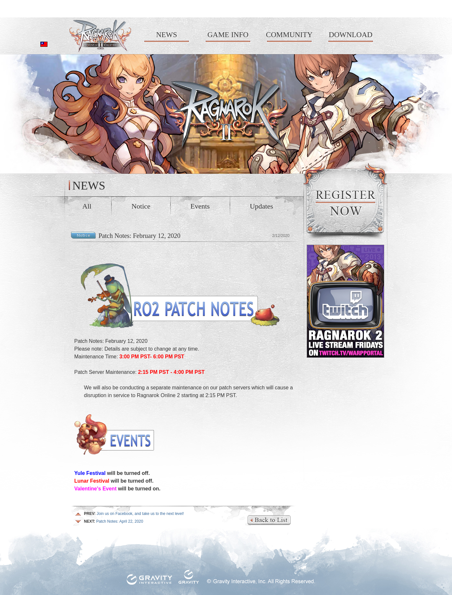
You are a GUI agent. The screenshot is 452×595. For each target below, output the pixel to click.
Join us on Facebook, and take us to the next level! (134, 513)
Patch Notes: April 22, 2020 (113, 521)
